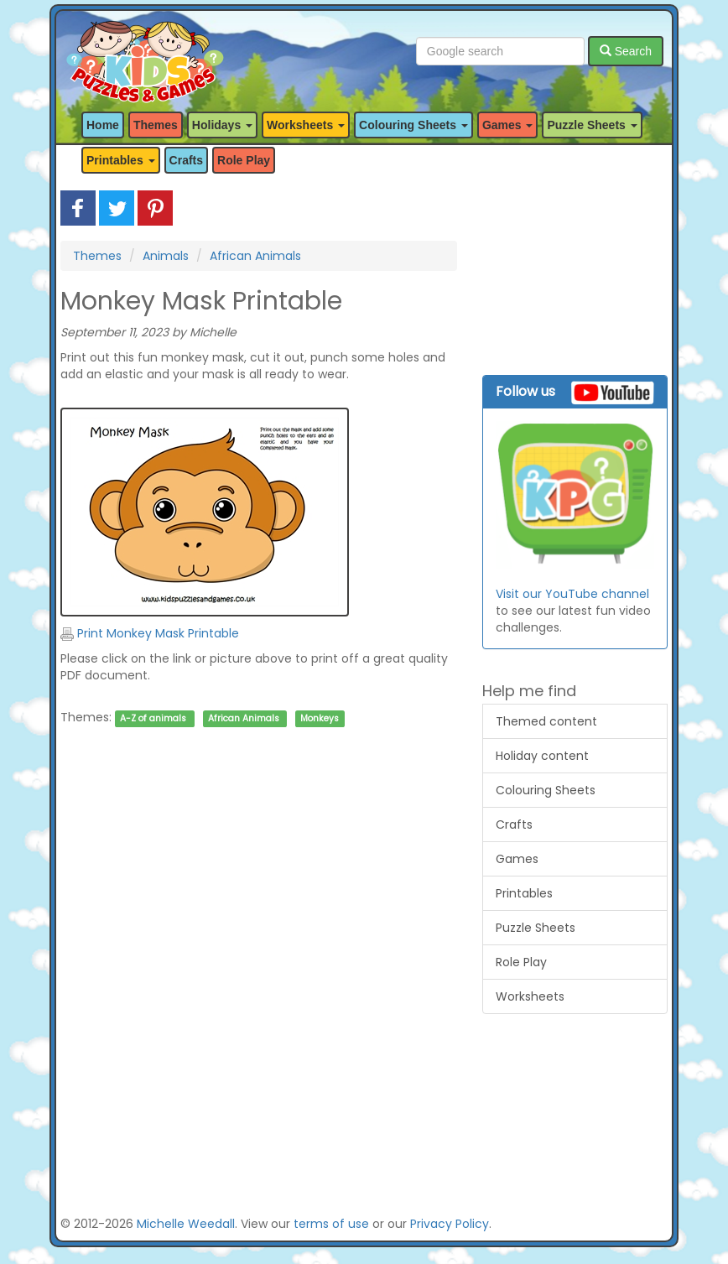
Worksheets (530, 996)
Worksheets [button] (306, 125)
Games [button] (507, 125)
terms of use (331, 1223)
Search (626, 51)
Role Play (243, 160)
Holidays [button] (222, 125)
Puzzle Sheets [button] (592, 125)
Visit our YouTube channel (572, 593)
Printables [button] (120, 160)
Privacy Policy (449, 1223)
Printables (524, 893)
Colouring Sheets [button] (413, 125)
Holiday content (542, 755)
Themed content (546, 721)
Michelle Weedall (186, 1223)
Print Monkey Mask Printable (149, 633)
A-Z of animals (153, 718)
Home (102, 125)
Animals (166, 255)
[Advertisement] (258, 906)
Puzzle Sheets (535, 927)
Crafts (186, 160)
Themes (155, 125)
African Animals (255, 255)
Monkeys (319, 718)
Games (517, 858)
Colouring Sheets (545, 790)
